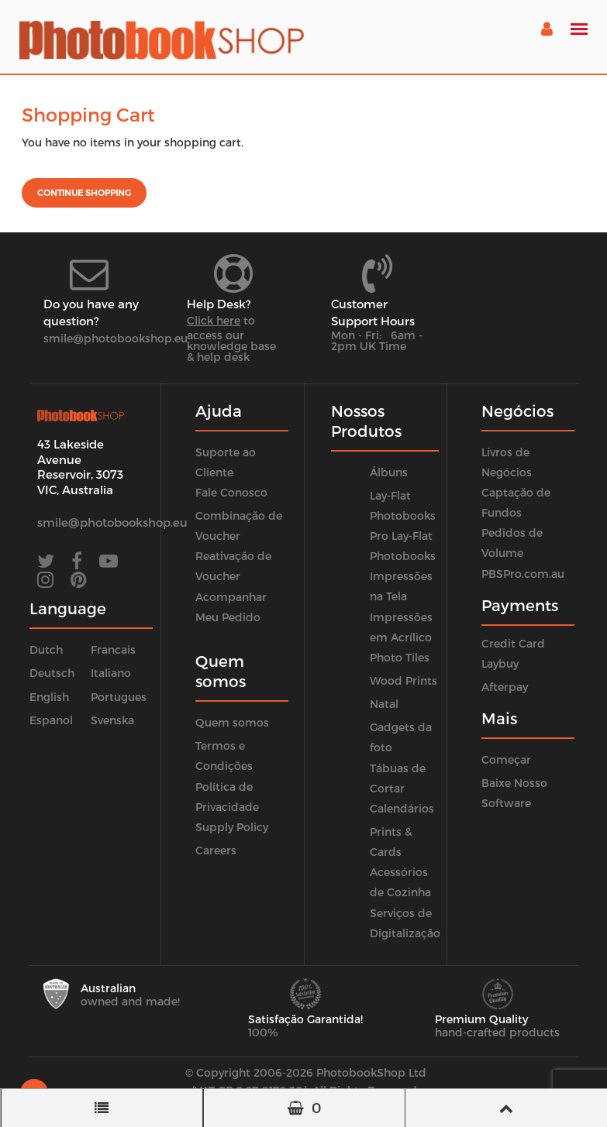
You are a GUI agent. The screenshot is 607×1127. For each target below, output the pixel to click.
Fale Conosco (231, 492)
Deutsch (51, 672)
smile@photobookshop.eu (115, 338)
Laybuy (500, 663)
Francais (113, 649)
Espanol (51, 720)
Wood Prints (403, 680)
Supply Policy (231, 826)
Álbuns (389, 472)
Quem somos (232, 722)
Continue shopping (84, 192)
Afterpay (504, 686)
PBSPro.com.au (522, 573)
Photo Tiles (399, 657)
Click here (213, 320)
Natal (384, 703)
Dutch (46, 649)
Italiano (111, 672)
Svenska (112, 720)
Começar (506, 759)
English (49, 696)
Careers (215, 850)
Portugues (119, 696)
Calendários (402, 808)
